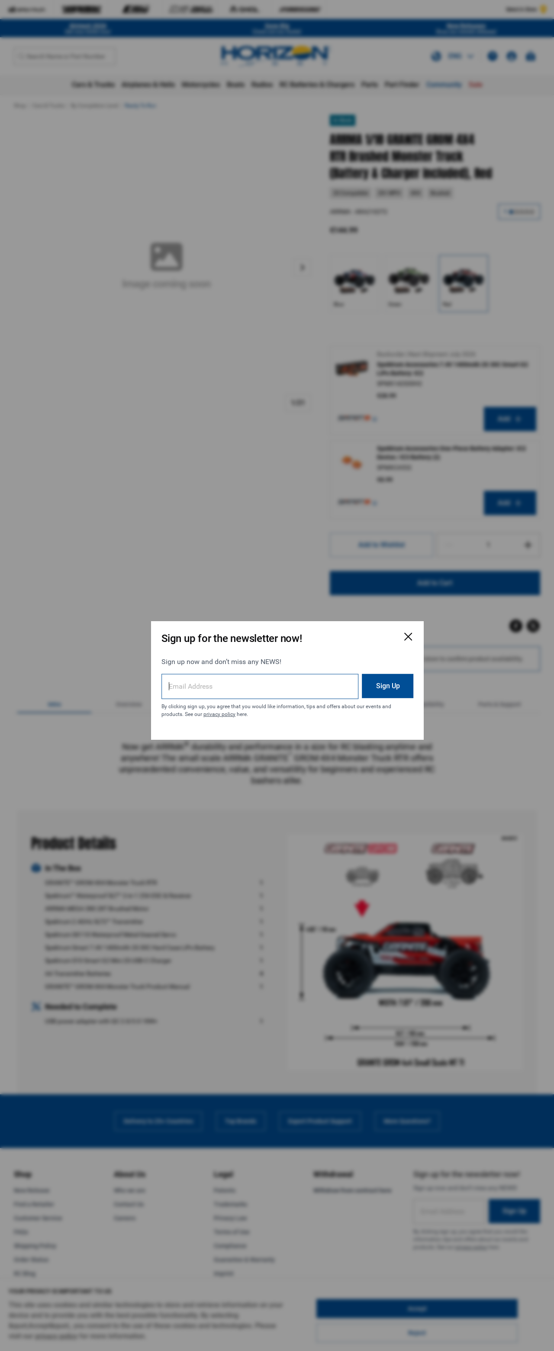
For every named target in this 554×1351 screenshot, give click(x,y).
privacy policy (231, 709)
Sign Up (365, 681)
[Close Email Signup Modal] (386, 632)
